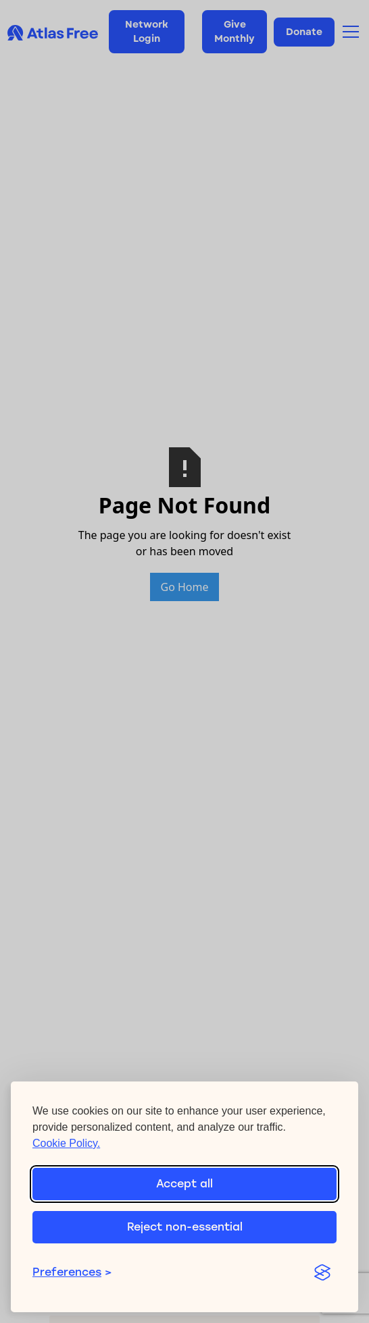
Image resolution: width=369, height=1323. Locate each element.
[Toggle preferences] (164, 1272)
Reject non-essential (185, 1226)
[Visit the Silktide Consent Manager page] (322, 1272)
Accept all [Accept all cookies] (184, 1183)
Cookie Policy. (66, 1143)
